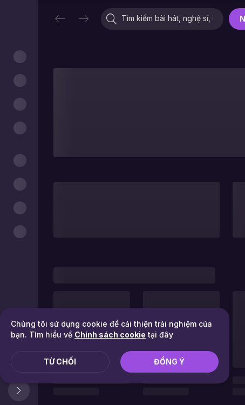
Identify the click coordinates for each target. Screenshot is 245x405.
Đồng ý (169, 361)
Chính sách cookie (110, 334)
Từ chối (60, 361)
